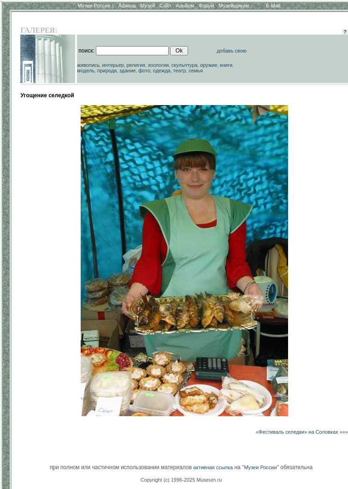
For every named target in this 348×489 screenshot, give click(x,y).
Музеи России (95, 5)
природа (107, 70)
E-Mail (273, 5)
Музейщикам (233, 5)
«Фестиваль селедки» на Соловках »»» (302, 432)
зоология (158, 65)
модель (85, 70)
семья (196, 70)
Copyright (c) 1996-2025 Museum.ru (181, 480)
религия (136, 65)
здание (127, 70)
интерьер (113, 65)
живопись (88, 65)
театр (179, 70)
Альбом (185, 5)
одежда (162, 70)
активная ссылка (213, 467)
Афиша (127, 5)
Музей (147, 5)
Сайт (165, 5)
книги (226, 65)
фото (144, 70)
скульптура (184, 65)
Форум (206, 5)
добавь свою (232, 50)
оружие (208, 65)
